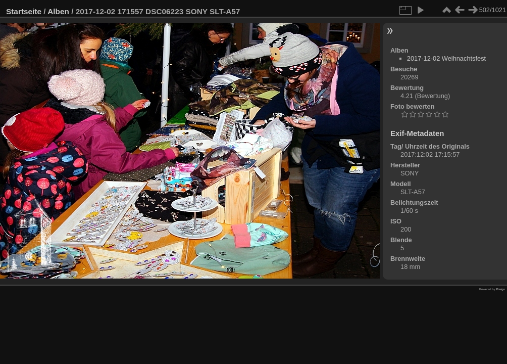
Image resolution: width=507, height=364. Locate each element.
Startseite (23, 11)
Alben (58, 11)
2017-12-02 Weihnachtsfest (446, 58)
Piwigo (500, 289)
